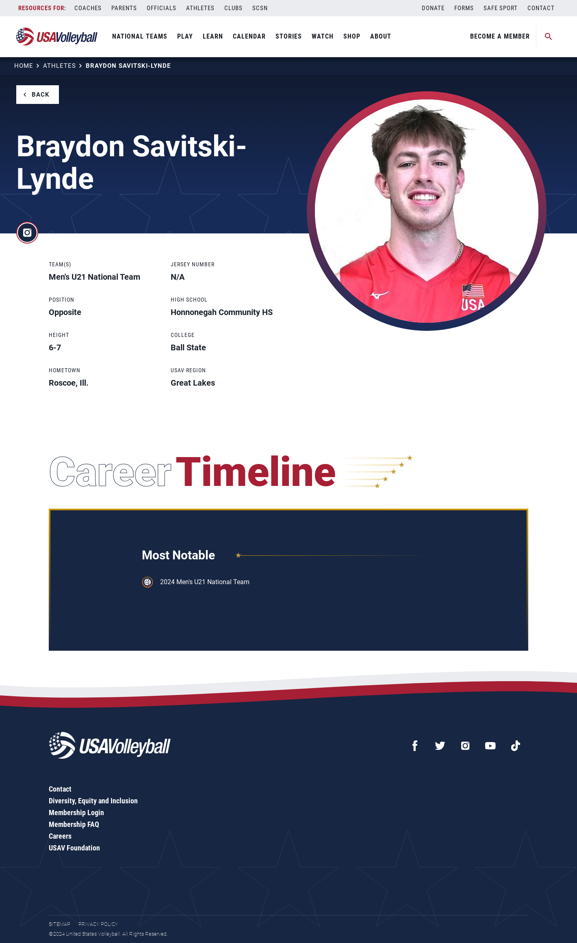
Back (41, 94)
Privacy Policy (98, 924)
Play (185, 36)
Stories (288, 36)
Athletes (200, 8)
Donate (433, 8)
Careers (60, 836)
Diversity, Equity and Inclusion (93, 800)
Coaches (88, 8)
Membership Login (76, 812)
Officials (161, 8)
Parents (124, 8)
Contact (541, 8)
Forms (464, 8)
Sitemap (59, 924)
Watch (323, 36)
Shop (351, 36)
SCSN (260, 8)
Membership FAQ (74, 824)
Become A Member (500, 36)
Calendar (249, 36)
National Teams (139, 36)
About (380, 36)
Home (23, 65)
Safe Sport (501, 8)
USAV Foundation (74, 848)
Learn (213, 36)
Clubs (233, 8)
